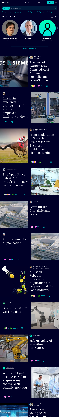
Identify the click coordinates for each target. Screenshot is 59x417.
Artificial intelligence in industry (41, 268)
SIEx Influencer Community (40, 131)
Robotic (5, 8)
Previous (48, 17)
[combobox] (33, 8)
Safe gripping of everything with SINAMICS (40, 344)
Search (12, 8)
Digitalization (43, 12)
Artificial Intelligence (8, 12)
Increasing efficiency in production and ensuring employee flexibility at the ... (15, 107)
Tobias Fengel (47, 38)
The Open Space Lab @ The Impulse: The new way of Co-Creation (16, 180)
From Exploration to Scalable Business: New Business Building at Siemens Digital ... (41, 145)
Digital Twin (34, 12)
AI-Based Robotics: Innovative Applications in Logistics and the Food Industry (41, 281)
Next (55, 17)
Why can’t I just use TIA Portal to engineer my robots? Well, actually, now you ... (15, 382)
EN (39, 2)
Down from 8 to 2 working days (15, 310)
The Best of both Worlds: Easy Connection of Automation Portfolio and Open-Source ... (40, 71)
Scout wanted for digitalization (14, 241)
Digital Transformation (22, 12)
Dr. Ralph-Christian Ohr (10, 38)
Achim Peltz (28, 38)
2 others (36, 58)
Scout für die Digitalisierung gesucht (40, 210)
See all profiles (29, 48)
